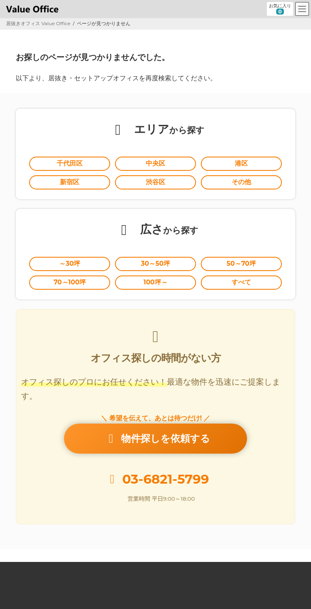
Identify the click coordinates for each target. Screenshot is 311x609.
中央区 (155, 163)
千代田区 (70, 163)
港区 (241, 163)
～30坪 (69, 263)
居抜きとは (70, 569)
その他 (241, 182)
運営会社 (232, 569)
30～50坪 (155, 263)
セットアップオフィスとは (127, 569)
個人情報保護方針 (32, 574)
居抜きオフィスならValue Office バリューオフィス (165, 595)
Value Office (28, 569)
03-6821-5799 (165, 479)
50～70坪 (241, 263)
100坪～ (155, 282)
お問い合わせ (272, 569)
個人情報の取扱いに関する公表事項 (107, 574)
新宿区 (69, 182)
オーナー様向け (190, 569)
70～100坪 (69, 282)
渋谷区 (155, 182)
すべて (241, 282)
